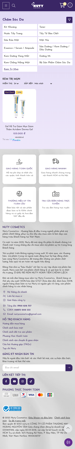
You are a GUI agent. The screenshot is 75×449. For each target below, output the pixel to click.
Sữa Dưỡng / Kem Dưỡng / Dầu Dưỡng (54, 48)
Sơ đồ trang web (17, 421)
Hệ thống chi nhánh (17, 292)
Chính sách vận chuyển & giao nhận (20, 340)
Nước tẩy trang (13, 33)
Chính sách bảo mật (13, 328)
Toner (42, 27)
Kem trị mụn (11, 69)
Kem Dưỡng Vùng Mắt (16, 56)
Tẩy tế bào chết (49, 33)
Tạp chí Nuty (9, 348)
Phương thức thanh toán (15, 336)
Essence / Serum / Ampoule (19, 48)
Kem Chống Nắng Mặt (17, 62)
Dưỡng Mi (44, 56)
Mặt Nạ (44, 40)
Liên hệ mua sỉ (14, 296)
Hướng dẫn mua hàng (14, 324)
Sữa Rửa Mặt (11, 40)
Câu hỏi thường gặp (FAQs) (17, 344)
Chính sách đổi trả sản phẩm (17, 332)
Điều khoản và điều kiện (40, 418)
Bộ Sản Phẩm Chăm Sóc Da (54, 62)
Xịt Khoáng (10, 27)
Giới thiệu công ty (16, 300)
